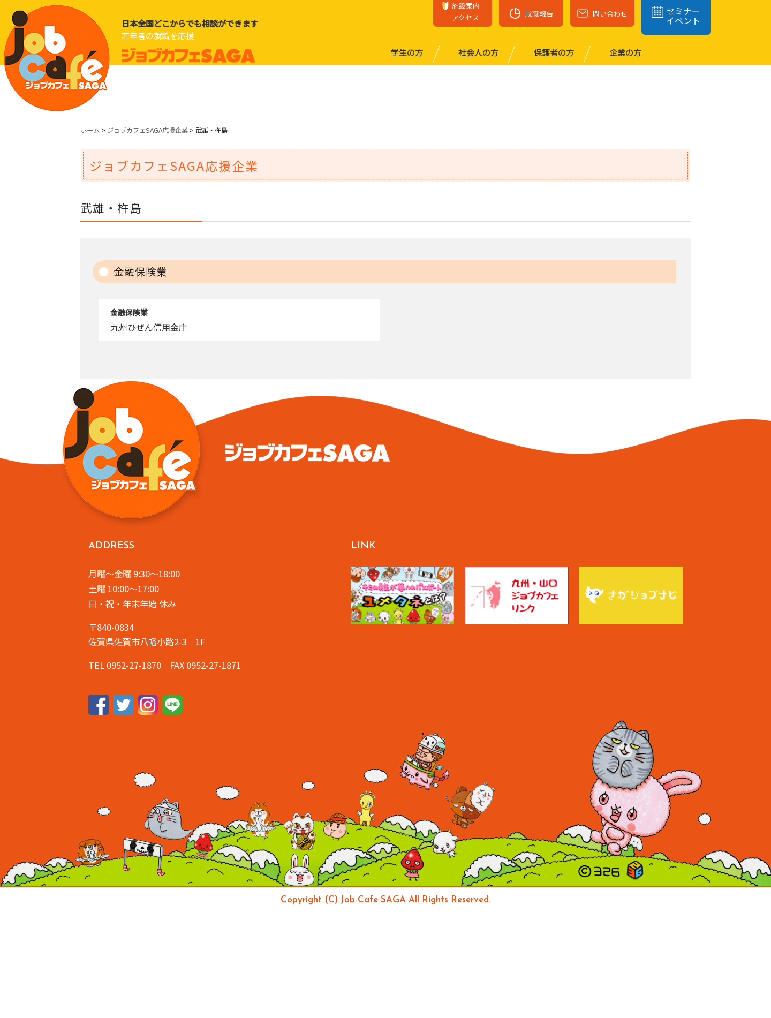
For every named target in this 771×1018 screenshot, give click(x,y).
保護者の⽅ (553, 52)
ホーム (90, 130)
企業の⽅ (624, 52)
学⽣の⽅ (406, 52)
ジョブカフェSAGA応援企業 (147, 130)
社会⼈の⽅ (477, 52)
